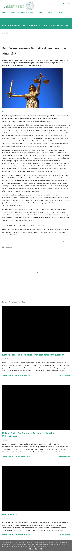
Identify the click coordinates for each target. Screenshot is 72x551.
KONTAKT (51, 13)
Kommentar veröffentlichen (19, 375)
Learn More (33, 549)
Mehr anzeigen (64, 375)
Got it (41, 549)
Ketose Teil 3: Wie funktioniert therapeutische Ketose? (33, 354)
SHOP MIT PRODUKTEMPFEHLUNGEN (22, 13)
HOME (4, 13)
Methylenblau (10, 514)
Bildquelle (5, 112)
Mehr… (61, 13)
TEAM (41, 13)
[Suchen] (64, 3)
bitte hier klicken (40, 225)
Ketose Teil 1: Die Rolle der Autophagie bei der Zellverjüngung (28, 434)
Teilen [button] (65, 241)
